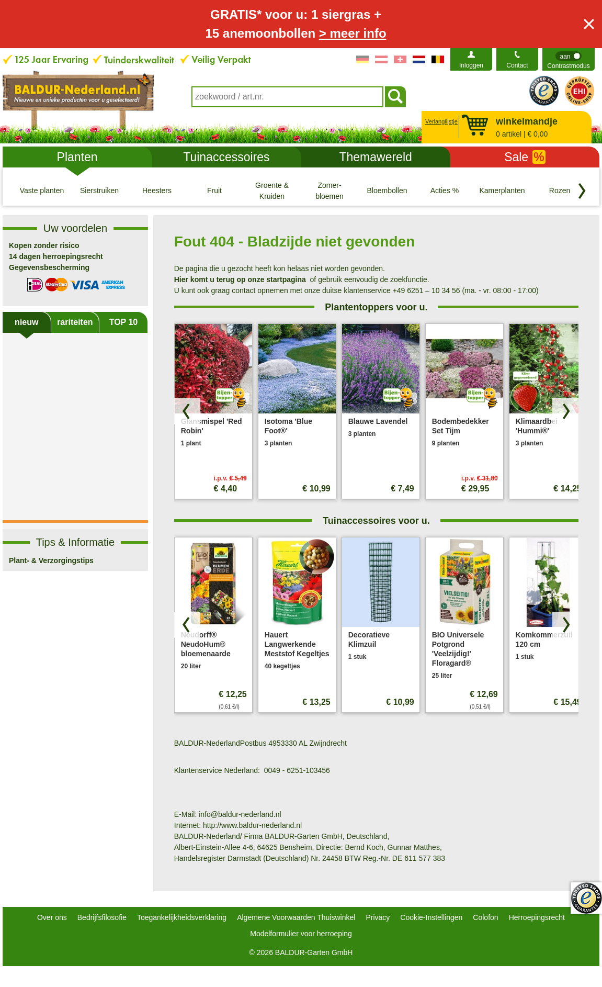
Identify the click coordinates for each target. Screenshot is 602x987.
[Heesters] (157, 190)
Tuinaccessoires (226, 157)
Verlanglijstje (440, 121)
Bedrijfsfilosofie (102, 917)
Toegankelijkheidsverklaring (181, 917)
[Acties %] (444, 190)
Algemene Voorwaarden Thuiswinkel (296, 917)
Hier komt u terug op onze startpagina (240, 279)
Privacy (378, 917)
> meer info (353, 33)
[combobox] (287, 96)
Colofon (485, 917)
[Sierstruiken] (99, 190)
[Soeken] (395, 96)
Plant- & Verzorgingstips (51, 560)
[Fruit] (214, 190)
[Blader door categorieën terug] (582, 191)
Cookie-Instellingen (431, 917)
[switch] (568, 59)
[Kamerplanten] (502, 190)
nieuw (26, 322)
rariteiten (75, 322)
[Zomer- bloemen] (329, 190)
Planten (77, 157)
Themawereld (375, 157)
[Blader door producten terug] (187, 411)
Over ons (52, 917)
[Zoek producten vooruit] (565, 411)
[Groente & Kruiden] (272, 190)
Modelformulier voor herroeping (301, 933)
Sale (525, 157)
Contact (517, 65)
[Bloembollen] (387, 190)
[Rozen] (559, 190)
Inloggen (471, 65)
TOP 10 (123, 322)
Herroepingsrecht (537, 917)
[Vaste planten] (42, 190)
